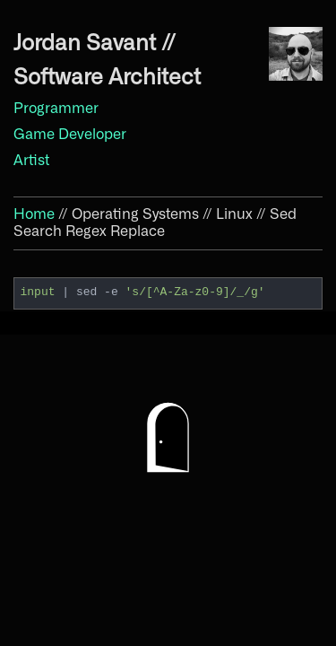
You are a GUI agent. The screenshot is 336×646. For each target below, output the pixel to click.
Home (34, 214)
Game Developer (69, 134)
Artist (31, 160)
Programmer (56, 108)
